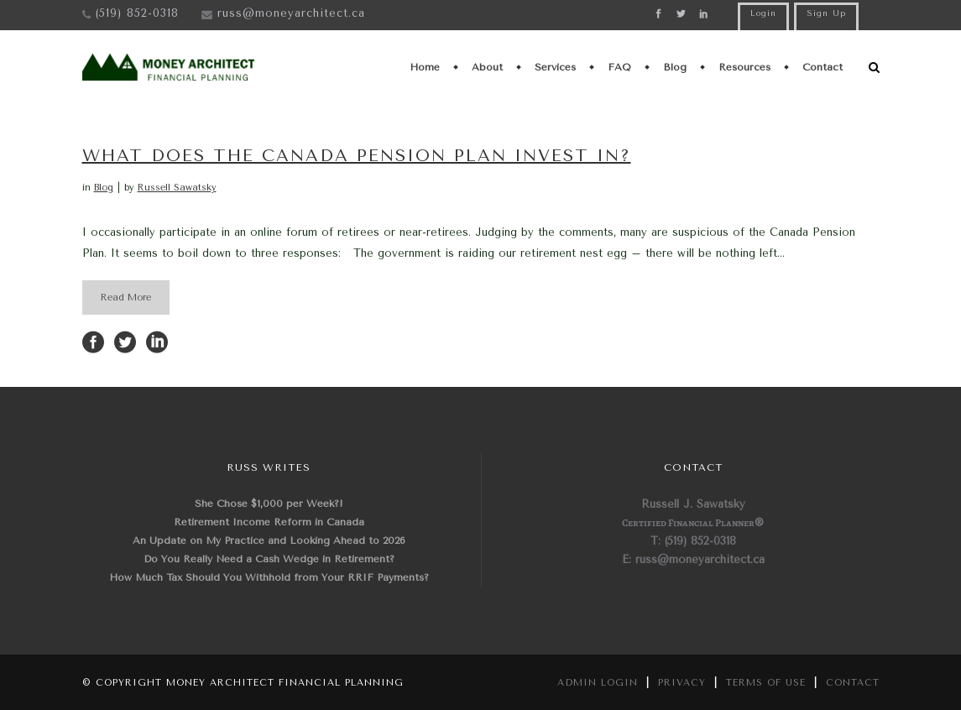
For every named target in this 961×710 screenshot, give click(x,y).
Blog (103, 187)
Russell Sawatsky (177, 187)
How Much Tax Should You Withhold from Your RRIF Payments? (269, 577)
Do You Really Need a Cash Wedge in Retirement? (269, 559)
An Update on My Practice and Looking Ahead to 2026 (269, 540)
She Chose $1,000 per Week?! (269, 503)
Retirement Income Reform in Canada (269, 522)
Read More (126, 297)
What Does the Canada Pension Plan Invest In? (356, 155)
